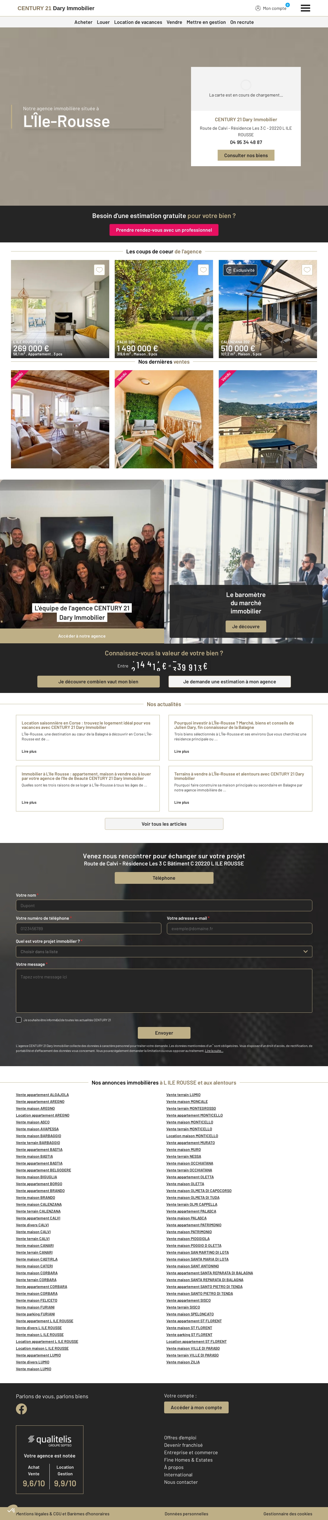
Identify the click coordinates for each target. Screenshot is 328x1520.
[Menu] (305, 7)
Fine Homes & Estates (188, 1460)
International (178, 1474)
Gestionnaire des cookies (287, 1513)
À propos (174, 1467)
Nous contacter (181, 1482)
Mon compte (271, 8)
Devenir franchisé (183, 1445)
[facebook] (21, 1408)
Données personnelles (186, 1513)
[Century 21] (56, 8)
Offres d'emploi (180, 1437)
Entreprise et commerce (191, 1452)
